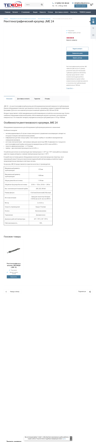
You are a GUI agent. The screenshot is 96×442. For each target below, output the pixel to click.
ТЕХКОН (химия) (85, 12)
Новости (43, 12)
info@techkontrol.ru (81, 3)
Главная (7, 12)
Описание (9, 98)
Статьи (50, 12)
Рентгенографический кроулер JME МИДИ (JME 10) (14, 265)
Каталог (16, 12)
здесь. (64, 438)
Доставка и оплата (61, 12)
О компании (26, 12)
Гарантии (37, 98)
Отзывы (47, 98)
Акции (35, 12)
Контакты (73, 12)
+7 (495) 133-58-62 (62, 3)
